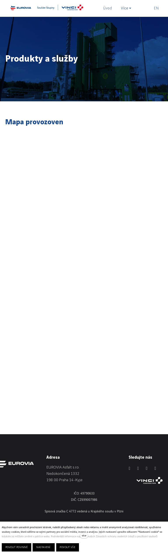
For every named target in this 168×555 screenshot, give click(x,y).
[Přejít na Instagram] (146, 468)
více (84, 535)
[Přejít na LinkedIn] (129, 468)
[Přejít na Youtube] (155, 468)
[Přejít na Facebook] (138, 468)
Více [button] (126, 8)
